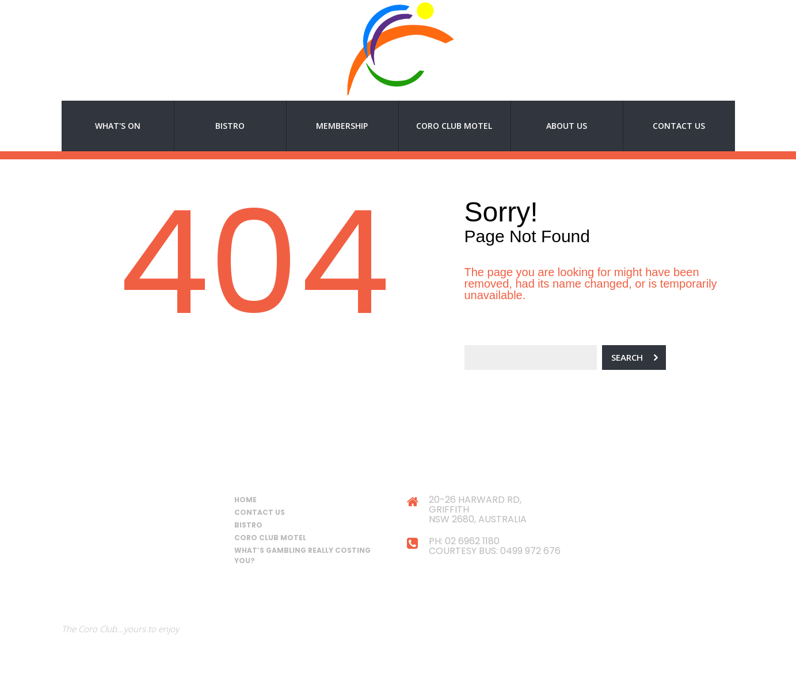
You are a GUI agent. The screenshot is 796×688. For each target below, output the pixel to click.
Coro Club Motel (454, 125)
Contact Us (679, 125)
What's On (117, 125)
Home (245, 499)
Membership (342, 125)
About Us (566, 125)
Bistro (230, 125)
